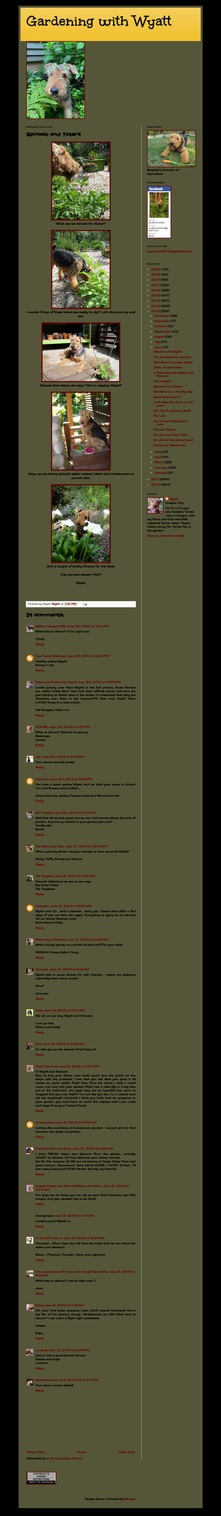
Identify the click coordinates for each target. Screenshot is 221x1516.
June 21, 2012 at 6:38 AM (92, 1148)
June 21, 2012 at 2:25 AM (64, 1010)
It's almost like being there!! (173, 440)
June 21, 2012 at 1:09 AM (75, 876)
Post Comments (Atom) (64, 1458)
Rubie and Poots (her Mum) (55, 682)
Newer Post (35, 1452)
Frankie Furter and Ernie (53, 1148)
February (161, 467)
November (162, 321)
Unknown (42, 779)
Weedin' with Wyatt (167, 351)
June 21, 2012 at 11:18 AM (64, 1305)
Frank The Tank (46, 1066)
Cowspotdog (44, 1122)
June (158, 347)
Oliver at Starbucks (168, 367)
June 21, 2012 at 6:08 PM (69, 1350)
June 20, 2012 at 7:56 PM (88, 626)
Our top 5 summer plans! (172, 410)
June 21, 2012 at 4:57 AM (78, 1066)
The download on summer (172, 357)
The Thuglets (44, 876)
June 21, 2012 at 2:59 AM (63, 1044)
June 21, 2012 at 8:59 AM (83, 1238)
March (159, 462)
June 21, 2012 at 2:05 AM (70, 906)
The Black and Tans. (49, 846)
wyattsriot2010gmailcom (170, 251)
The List (159, 415)
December (162, 315)
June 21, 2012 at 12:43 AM (86, 846)
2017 (156, 285)
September (163, 331)
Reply (39, 644)
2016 (156, 290)
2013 (156, 306)
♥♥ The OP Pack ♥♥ (48, 1238)
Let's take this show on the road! (173, 403)
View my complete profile (165, 535)
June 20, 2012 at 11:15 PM (74, 812)
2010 (156, 484)
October (160, 326)
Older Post (127, 1452)
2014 (156, 300)
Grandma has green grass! (173, 362)
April (158, 457)
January (160, 472)
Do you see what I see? (171, 434)
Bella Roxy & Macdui (50, 939)
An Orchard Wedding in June (171, 422)
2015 (156, 295)
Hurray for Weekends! (170, 445)
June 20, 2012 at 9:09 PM (99, 682)
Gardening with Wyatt (98, 21)
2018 (156, 279)
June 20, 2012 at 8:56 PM (88, 656)
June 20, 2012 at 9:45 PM (71, 779)
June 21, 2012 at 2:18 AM (69, 969)
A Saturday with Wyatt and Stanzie (173, 374)
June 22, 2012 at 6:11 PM (78, 1379)
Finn (38, 1044)
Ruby (39, 1305)
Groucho (41, 969)
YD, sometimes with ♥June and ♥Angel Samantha (71, 1271)
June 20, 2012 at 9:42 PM (63, 756)
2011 (155, 479)
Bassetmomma (46, 1379)
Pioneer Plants (164, 429)
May (158, 451)
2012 (156, 311)
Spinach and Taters (168, 386)
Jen (38, 756)
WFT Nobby (44, 812)
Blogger (130, 1498)
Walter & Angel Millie (50, 626)
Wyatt (173, 499)
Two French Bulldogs (50, 656)
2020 (156, 269)
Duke (39, 1010)
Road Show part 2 (167, 397)
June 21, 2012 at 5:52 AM (75, 1122)
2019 (156, 274)
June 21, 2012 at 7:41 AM (74, 1215)
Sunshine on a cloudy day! (173, 391)
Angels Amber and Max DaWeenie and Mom (68, 1186)
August (160, 336)
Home (81, 1452)
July (157, 341)
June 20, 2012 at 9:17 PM (69, 727)
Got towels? (163, 381)
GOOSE (41, 727)
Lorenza (41, 1350)
